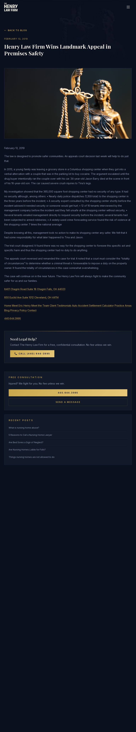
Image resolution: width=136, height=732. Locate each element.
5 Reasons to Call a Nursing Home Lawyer (30, 435)
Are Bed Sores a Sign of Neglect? (26, 442)
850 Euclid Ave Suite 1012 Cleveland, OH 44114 (31, 297)
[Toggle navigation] (128, 7)
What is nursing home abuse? (24, 427)
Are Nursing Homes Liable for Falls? (27, 449)
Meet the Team (40, 305)
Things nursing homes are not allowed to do (32, 457)
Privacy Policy (18, 310)
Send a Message (68, 402)
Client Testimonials (60, 305)
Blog (7, 310)
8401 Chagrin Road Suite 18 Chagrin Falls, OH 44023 (34, 289)
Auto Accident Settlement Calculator (93, 305)
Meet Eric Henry (21, 305)
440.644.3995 (12, 318)
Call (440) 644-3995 (32, 353)
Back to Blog (15, 30)
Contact (31, 310)
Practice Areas (123, 305)
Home (7, 305)
